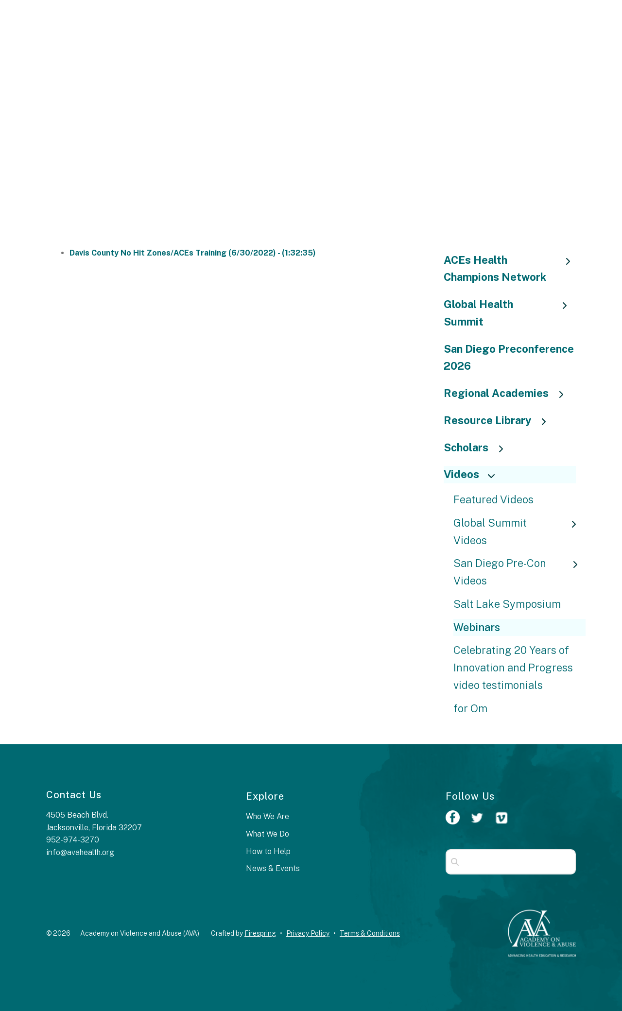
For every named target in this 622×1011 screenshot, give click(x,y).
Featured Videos (493, 499)
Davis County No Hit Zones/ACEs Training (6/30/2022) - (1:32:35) (192, 252)
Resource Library (499, 420)
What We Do (267, 834)
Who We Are (267, 816)
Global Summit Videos (519, 531)
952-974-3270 (72, 839)
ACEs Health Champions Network (510, 269)
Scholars (478, 447)
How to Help (268, 851)
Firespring (260, 933)
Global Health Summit (510, 313)
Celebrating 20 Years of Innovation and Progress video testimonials (513, 667)
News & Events (273, 868)
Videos (473, 474)
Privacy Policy (307, 933)
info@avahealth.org (80, 852)
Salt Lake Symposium (507, 604)
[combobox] (511, 861)
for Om (470, 708)
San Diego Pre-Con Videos (519, 572)
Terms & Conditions (370, 933)
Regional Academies (508, 393)
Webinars (476, 627)
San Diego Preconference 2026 (509, 358)
